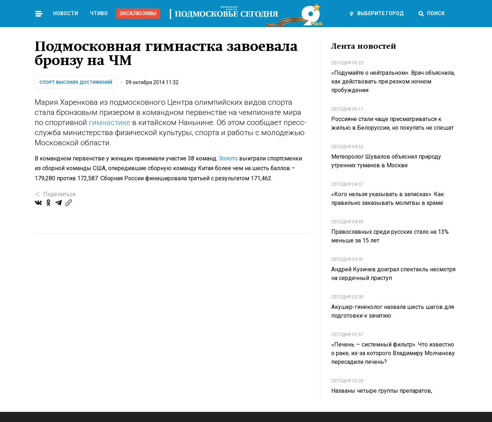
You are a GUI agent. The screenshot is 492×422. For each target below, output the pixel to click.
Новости (65, 13)
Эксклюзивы (138, 13)
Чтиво (99, 13)
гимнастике (109, 122)
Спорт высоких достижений (75, 82)
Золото (228, 158)
